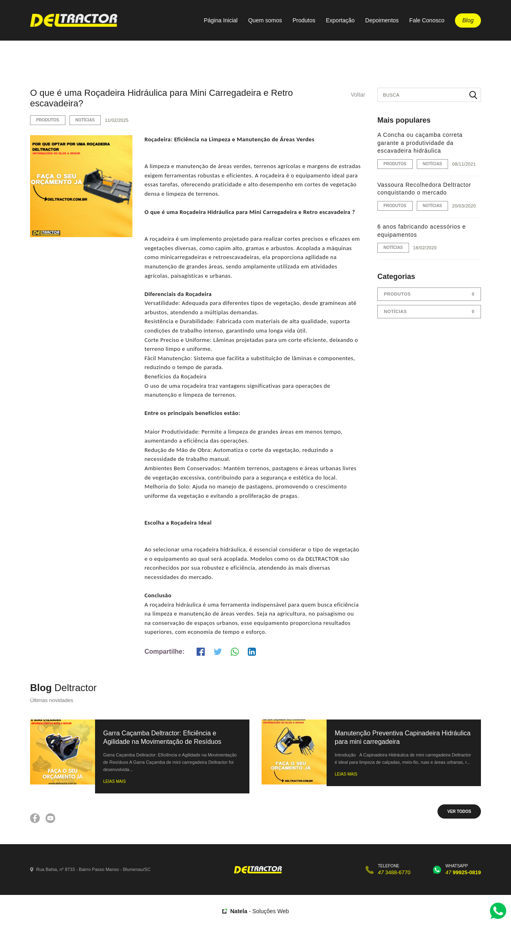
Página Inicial (221, 20)
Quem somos (265, 20)
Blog (468, 20)
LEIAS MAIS (114, 781)
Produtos (303, 20)
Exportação (340, 20)
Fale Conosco (426, 20)
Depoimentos (382, 20)
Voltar (358, 94)
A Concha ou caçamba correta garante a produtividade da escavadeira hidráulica (420, 143)
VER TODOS (459, 811)
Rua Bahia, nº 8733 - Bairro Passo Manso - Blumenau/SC (93, 869)
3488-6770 (394, 872)
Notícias (85, 120)
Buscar (473, 95)
